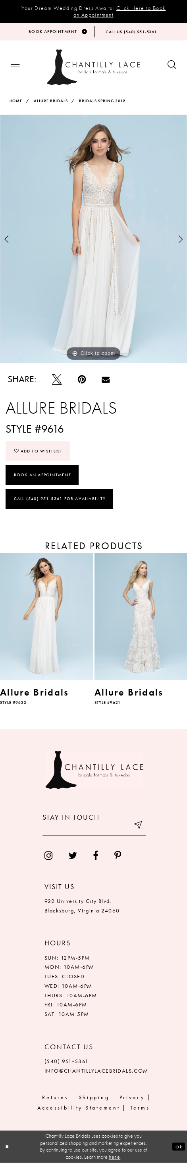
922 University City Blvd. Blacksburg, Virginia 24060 (82, 913)
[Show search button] (172, 69)
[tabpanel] (93, 244)
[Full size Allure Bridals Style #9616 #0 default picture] (93, 244)
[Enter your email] (94, 836)
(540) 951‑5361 (66, 1069)
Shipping (94, 1105)
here (115, 1165)
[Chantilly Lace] (93, 72)
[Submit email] (136, 836)
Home (16, 106)
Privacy (132, 1105)
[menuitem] (48, 864)
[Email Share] (106, 384)
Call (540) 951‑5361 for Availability (60, 507)
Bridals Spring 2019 (102, 106)
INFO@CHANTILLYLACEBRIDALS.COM (96, 1079)
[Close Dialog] (8, 1155)
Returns (55, 1105)
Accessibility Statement (78, 1115)
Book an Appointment (42, 482)
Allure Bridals (51, 106)
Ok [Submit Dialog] (177, 1154)
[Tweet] (56, 384)
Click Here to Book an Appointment (119, 11)
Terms (140, 1115)
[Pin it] (81, 384)
